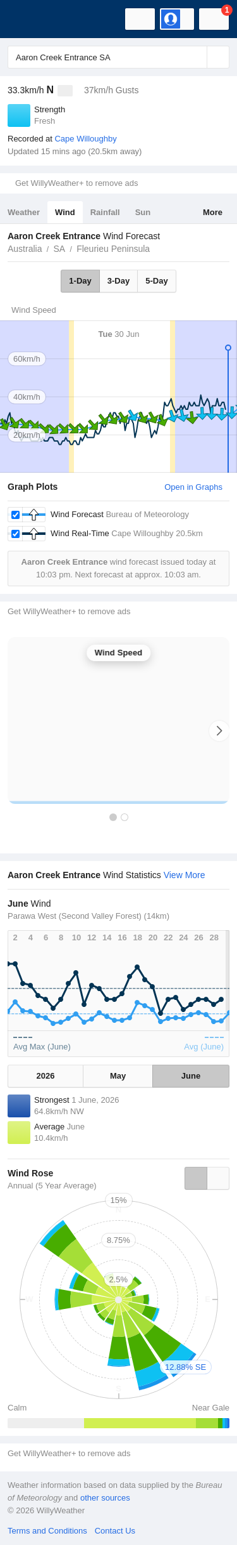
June (190, 1076)
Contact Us (115, 1530)
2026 (46, 1076)
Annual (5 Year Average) (52, 1185)
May (118, 1076)
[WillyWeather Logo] (28, 19)
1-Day (80, 281)
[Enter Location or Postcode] (118, 57)
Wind (65, 212)
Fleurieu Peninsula (113, 249)
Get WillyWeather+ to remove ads (76, 183)
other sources (105, 1497)
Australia (25, 249)
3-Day (118, 281)
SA (59, 249)
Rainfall (105, 212)
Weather (24, 212)
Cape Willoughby (85, 138)
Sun (143, 212)
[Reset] (196, 57)
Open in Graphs (193, 487)
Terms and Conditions (47, 1530)
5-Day (156, 281)
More (212, 212)
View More (184, 875)
